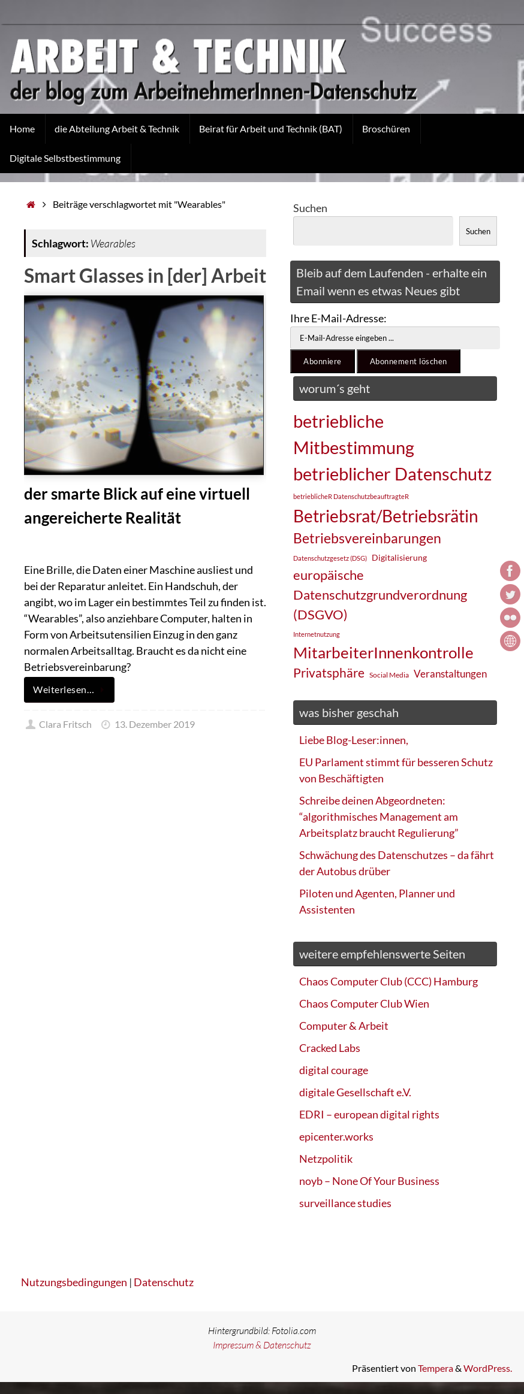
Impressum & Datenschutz (262, 1345)
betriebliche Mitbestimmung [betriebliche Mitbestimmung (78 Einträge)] (353, 434)
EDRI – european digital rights (369, 1114)
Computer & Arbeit (344, 1025)
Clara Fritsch (65, 724)
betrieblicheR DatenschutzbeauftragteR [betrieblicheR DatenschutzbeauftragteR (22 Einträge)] (351, 496)
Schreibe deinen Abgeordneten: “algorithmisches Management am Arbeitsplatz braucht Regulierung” (379, 816)
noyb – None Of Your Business (369, 1180)
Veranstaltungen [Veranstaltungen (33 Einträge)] (450, 674)
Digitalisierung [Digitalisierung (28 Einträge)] (399, 557)
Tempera (435, 1368)
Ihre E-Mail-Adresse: (338, 318)
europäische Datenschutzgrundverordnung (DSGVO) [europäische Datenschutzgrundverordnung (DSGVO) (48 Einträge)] (380, 594)
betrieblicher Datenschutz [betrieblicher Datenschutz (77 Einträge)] (392, 473)
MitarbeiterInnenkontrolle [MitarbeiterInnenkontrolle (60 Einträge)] (383, 652)
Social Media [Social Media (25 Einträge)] (389, 674)
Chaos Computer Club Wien (364, 1003)
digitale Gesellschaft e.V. (355, 1092)
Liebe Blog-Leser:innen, (353, 739)
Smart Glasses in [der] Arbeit (145, 275)
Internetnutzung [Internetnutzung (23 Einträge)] (316, 634)
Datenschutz (164, 1282)
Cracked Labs (329, 1047)
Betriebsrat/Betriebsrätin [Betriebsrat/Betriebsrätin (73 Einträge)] (385, 516)
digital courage (333, 1070)
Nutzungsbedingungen (74, 1282)
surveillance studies (345, 1202)
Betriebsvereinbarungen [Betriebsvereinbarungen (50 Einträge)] (367, 538)
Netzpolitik (326, 1158)
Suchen (310, 207)
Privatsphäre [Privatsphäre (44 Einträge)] (329, 673)
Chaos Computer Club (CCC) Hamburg (388, 981)
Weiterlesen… (71, 690)
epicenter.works (336, 1136)
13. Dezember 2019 (155, 724)
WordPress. (487, 1368)
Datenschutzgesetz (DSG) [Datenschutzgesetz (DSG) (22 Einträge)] (330, 558)
